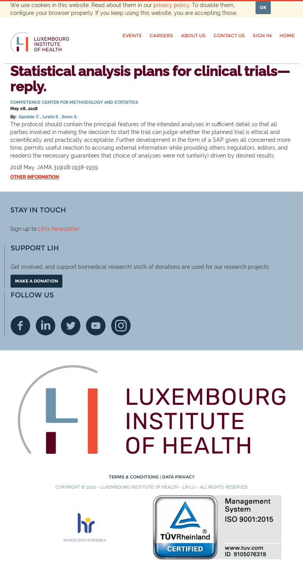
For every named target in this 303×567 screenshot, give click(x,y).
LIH (42, 229)
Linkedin (45, 325)
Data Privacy (178, 477)
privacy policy (171, 5)
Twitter (70, 325)
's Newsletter (63, 229)
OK (263, 7)
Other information (34, 177)
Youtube (96, 325)
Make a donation (36, 281)
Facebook (20, 325)
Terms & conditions (134, 477)
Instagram (121, 325)
